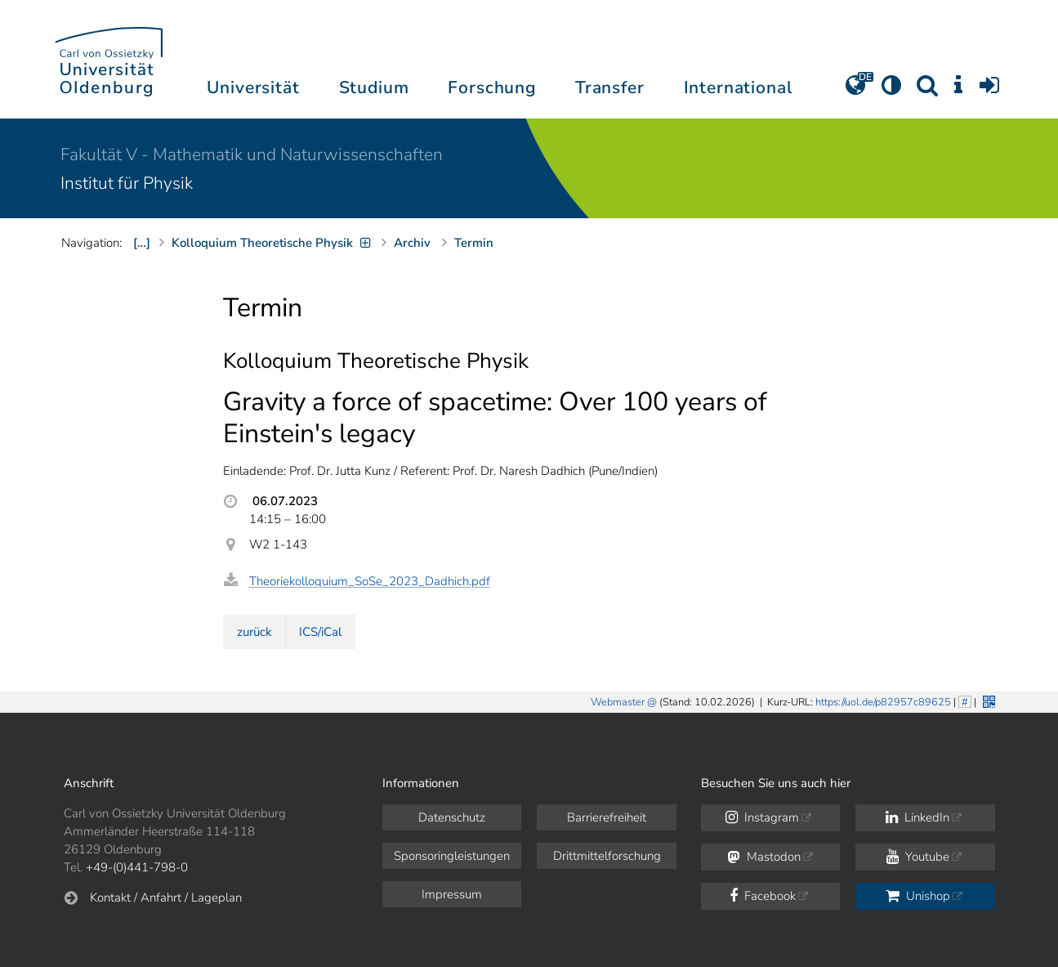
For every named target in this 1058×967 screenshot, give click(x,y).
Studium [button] (374, 87)
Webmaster (618, 702)
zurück (254, 632)
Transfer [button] (610, 87)
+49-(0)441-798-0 (137, 867)
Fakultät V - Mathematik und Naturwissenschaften (251, 154)
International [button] (738, 87)
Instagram (762, 817)
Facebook (763, 896)
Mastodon (764, 856)
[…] (141, 243)
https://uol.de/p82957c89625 (883, 702)
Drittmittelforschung (607, 856)
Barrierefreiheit (606, 817)
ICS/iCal (320, 632)
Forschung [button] (492, 87)
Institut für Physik (126, 183)
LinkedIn (917, 817)
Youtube (917, 856)
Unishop (918, 896)
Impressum (452, 894)
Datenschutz (451, 817)
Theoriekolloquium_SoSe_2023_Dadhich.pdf (369, 581)
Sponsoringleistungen (452, 856)
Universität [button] (253, 87)
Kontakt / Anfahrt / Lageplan (166, 897)
